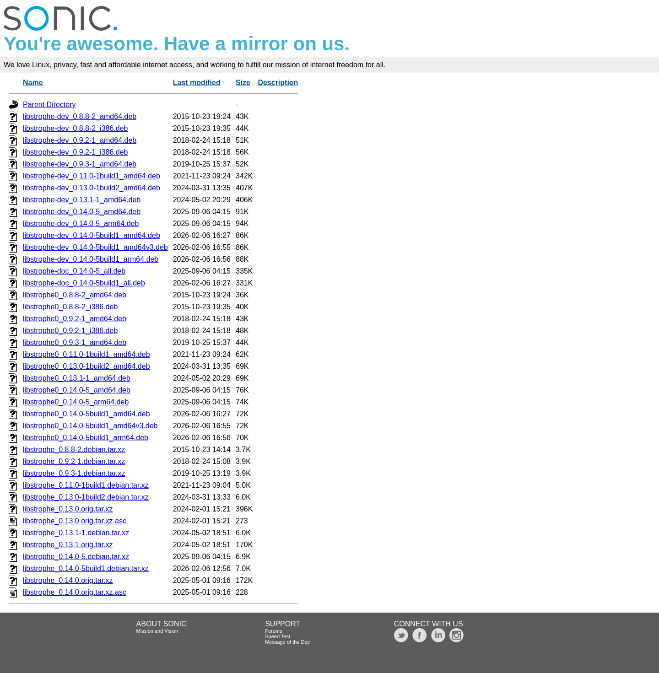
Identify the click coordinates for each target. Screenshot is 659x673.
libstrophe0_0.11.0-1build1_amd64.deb (86, 354)
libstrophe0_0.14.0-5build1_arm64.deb (85, 437)
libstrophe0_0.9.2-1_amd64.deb (74, 319)
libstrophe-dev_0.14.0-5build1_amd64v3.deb (95, 247)
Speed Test (277, 636)
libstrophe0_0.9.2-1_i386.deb (70, 330)
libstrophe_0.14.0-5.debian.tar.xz (76, 556)
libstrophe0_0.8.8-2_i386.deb (70, 307)
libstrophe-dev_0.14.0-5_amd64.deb (81, 211)
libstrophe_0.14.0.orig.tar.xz (68, 580)
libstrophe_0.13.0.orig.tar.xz (68, 509)
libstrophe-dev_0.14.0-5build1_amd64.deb (91, 235)
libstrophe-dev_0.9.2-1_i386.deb (75, 152)
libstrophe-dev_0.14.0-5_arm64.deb (81, 223)
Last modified (197, 82)
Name (33, 82)
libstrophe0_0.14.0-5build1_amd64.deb (86, 414)
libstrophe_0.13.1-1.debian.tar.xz (76, 533)
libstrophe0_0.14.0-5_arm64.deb (76, 402)
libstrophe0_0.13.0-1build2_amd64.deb (86, 366)
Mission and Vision (157, 631)
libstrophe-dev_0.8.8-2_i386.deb (75, 128)
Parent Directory (49, 104)
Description (278, 82)
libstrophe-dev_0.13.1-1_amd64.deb (81, 200)
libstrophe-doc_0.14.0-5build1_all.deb (84, 283)
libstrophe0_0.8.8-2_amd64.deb (74, 295)
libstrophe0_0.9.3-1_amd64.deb (74, 342)
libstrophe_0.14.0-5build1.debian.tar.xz (86, 568)
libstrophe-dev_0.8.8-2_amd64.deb (79, 116)
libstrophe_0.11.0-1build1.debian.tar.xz (86, 485)
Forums (273, 631)
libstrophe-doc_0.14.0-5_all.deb (74, 271)
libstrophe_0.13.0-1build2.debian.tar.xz (86, 497)
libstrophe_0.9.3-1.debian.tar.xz (74, 473)
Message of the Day (287, 642)
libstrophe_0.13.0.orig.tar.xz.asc (74, 521)
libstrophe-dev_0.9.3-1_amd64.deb (79, 164)
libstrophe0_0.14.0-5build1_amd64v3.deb (90, 426)
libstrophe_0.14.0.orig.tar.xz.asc (74, 592)
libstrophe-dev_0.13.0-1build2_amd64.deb (91, 188)
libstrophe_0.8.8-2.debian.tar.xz (74, 449)
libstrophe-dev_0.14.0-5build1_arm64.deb (90, 259)
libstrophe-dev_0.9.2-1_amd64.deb (79, 140)
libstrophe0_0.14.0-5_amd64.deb (76, 390)
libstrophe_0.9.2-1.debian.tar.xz (74, 461)
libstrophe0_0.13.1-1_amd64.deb (76, 378)
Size (243, 82)
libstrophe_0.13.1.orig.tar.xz (68, 545)
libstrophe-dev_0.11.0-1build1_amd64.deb (91, 176)
